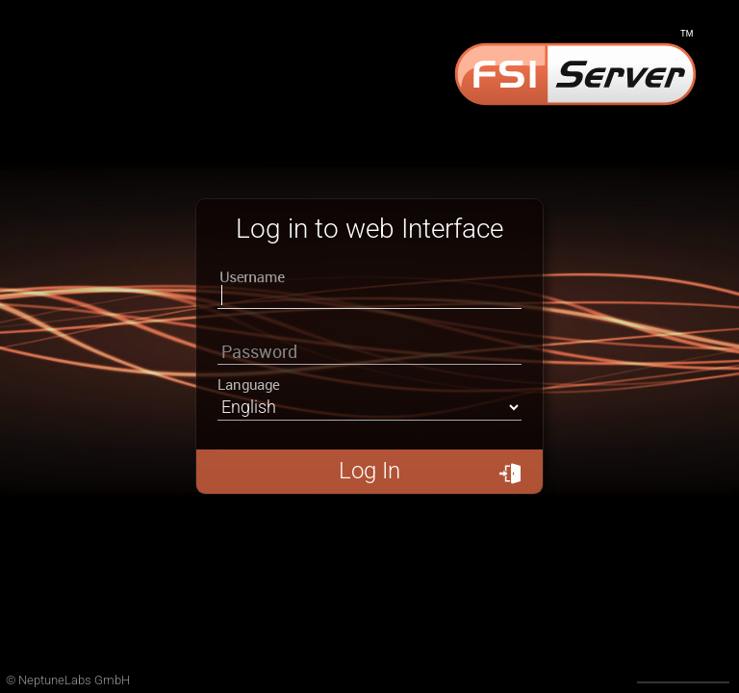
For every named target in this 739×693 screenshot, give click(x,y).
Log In (430, 470)
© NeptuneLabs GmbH (68, 680)
